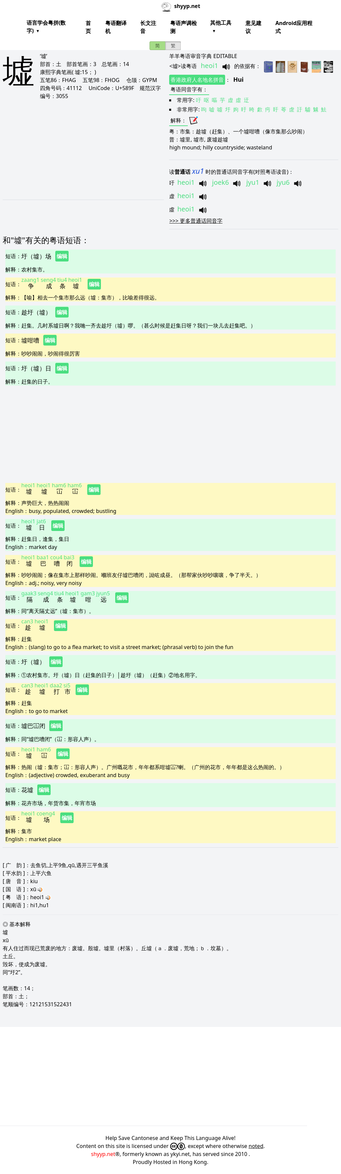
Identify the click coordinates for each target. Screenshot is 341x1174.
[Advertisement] (81, 149)
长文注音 (148, 27)
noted (256, 1146)
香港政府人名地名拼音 (197, 79)
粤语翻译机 (116, 27)
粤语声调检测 (183, 27)
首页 (88, 27)
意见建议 (253, 27)
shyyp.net (103, 1154)
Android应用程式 (293, 27)
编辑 (62, 256)
